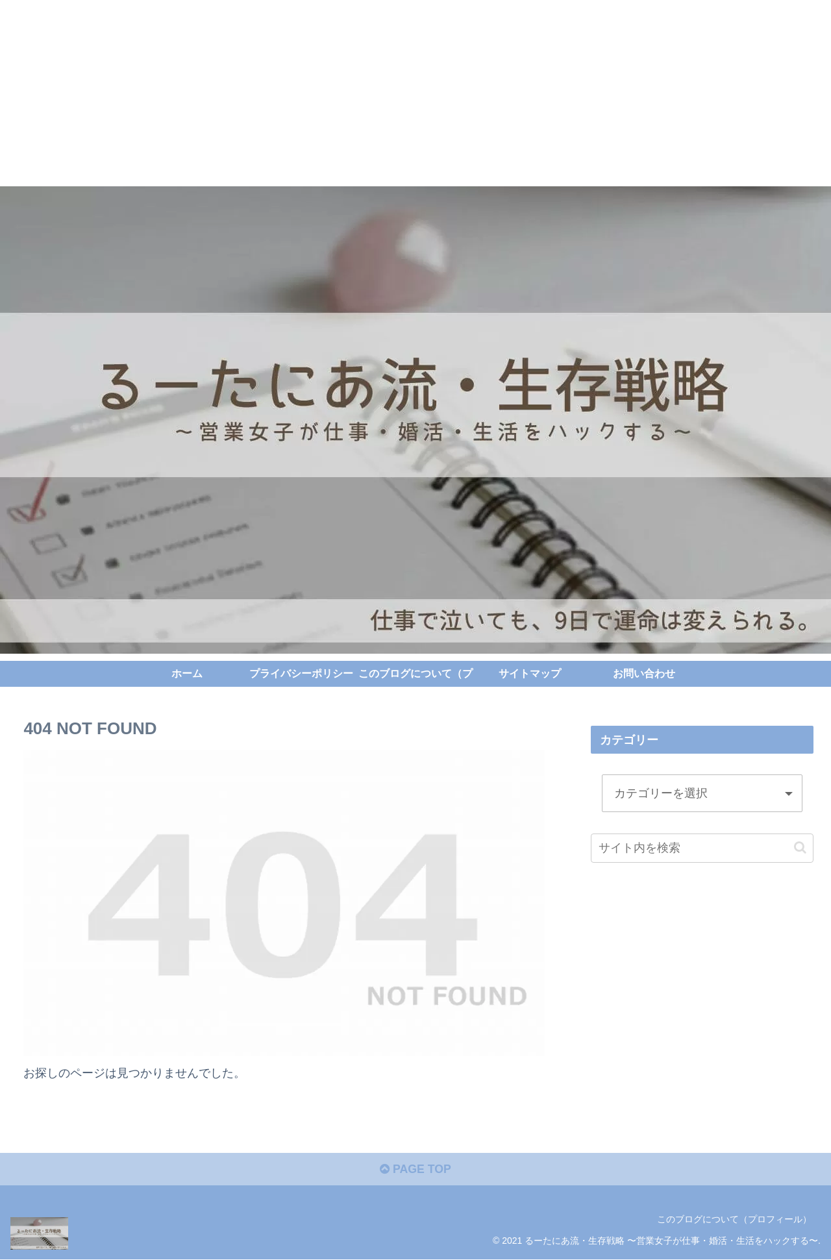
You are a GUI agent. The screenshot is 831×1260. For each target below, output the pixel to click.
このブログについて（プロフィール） (734, 1220)
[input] (702, 847)
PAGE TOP (415, 1170)
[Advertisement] (389, 91)
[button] (800, 847)
